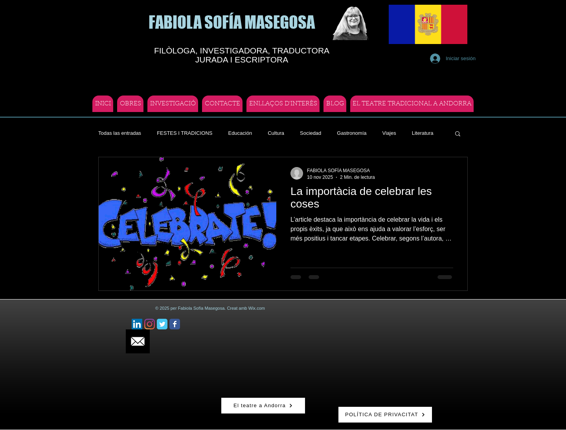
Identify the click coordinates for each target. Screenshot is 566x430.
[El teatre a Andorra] (263, 405)
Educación (240, 133)
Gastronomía (351, 133)
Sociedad (310, 133)
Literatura (423, 133)
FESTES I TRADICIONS (184, 133)
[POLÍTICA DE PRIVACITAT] (385, 415)
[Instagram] (149, 324)
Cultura (276, 133)
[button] (457, 134)
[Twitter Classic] (162, 324)
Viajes (389, 133)
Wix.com (256, 308)
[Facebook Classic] (174, 324)
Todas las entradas (119, 133)
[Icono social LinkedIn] (137, 324)
